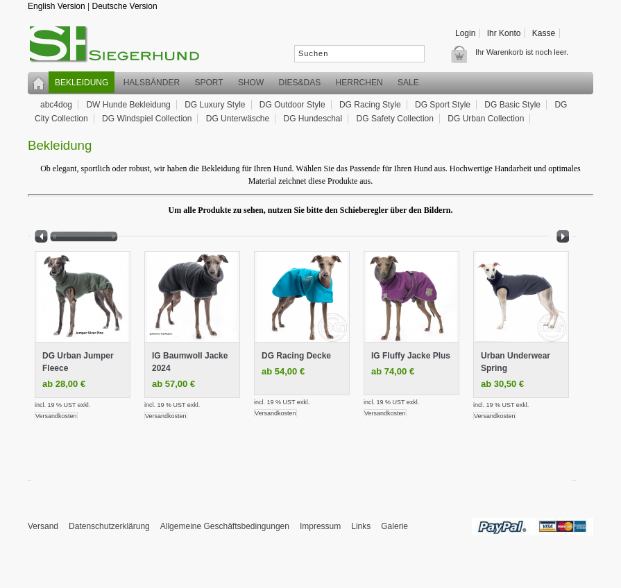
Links (361, 526)
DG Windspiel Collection (147, 118)
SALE (408, 82)
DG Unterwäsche (237, 118)
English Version (56, 6)
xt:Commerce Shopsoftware (363, 569)
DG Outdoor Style (292, 105)
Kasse (543, 33)
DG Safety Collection (395, 118)
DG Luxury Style (215, 105)
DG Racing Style (370, 105)
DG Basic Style (512, 105)
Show (251, 82)
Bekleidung (81, 82)
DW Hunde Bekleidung (128, 105)
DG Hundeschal (313, 118)
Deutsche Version (125, 6)
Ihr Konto (504, 33)
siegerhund (121, 47)
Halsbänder (152, 82)
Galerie (394, 526)
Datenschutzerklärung (109, 526)
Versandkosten (56, 416)
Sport (208, 82)
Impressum (320, 526)
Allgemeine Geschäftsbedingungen (224, 526)
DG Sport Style (442, 105)
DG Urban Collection (486, 118)
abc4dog (56, 105)
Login (465, 33)
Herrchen (359, 82)
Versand (43, 526)
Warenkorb (463, 54)
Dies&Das (300, 82)
